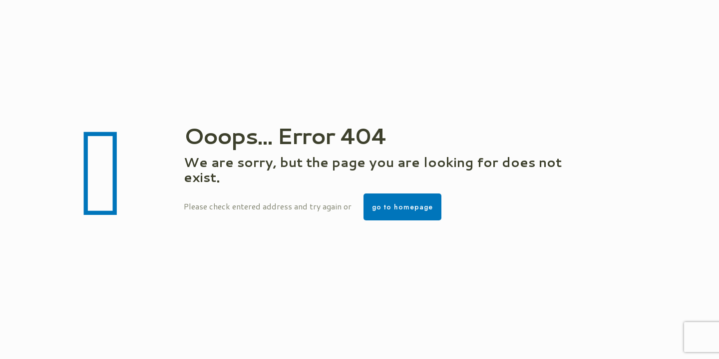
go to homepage (402, 207)
